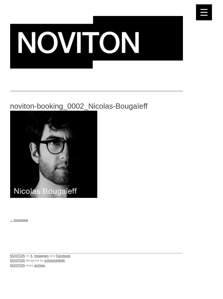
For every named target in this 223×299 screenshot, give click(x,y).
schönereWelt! (54, 260)
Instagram (41, 255)
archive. (40, 265)
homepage (19, 220)
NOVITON (17, 255)
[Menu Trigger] (204, 12)
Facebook (63, 255)
